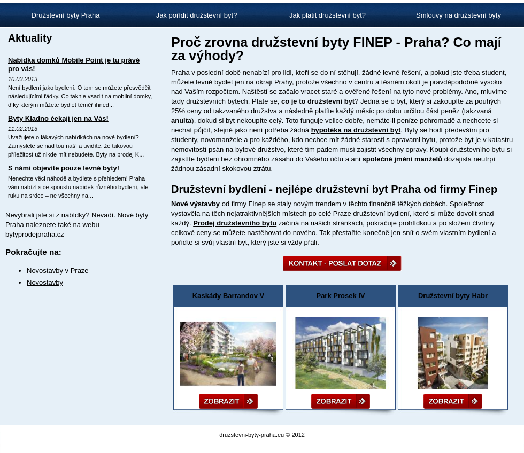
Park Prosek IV (340, 296)
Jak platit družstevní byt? (327, 15)
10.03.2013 (22, 79)
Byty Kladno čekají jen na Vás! (58, 118)
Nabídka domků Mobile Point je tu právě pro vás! (74, 64)
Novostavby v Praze (58, 271)
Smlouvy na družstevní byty (458, 15)
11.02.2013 (22, 129)
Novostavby (45, 282)
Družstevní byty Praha (66, 15)
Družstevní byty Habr (453, 296)
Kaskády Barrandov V (228, 296)
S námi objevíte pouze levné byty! (63, 168)
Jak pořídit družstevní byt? (196, 15)
